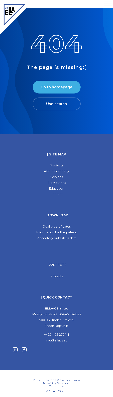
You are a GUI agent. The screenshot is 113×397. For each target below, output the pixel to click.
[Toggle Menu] (108, 4)
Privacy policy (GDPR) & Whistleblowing (56, 379)
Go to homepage (56, 87)
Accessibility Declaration (56, 383)
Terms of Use (56, 386)
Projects (56, 276)
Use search (56, 104)
